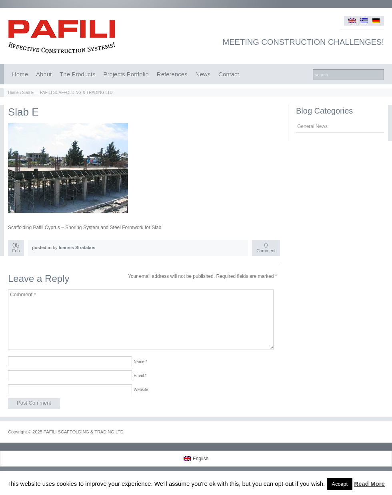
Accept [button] (340, 484)
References (172, 74)
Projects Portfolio (125, 74)
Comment (266, 248)
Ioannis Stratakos (77, 247)
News (203, 74)
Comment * (141, 319)
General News (312, 126)
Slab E (23, 112)
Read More (369, 483)
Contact (228, 74)
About (44, 74)
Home (20, 74)
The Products (77, 74)
